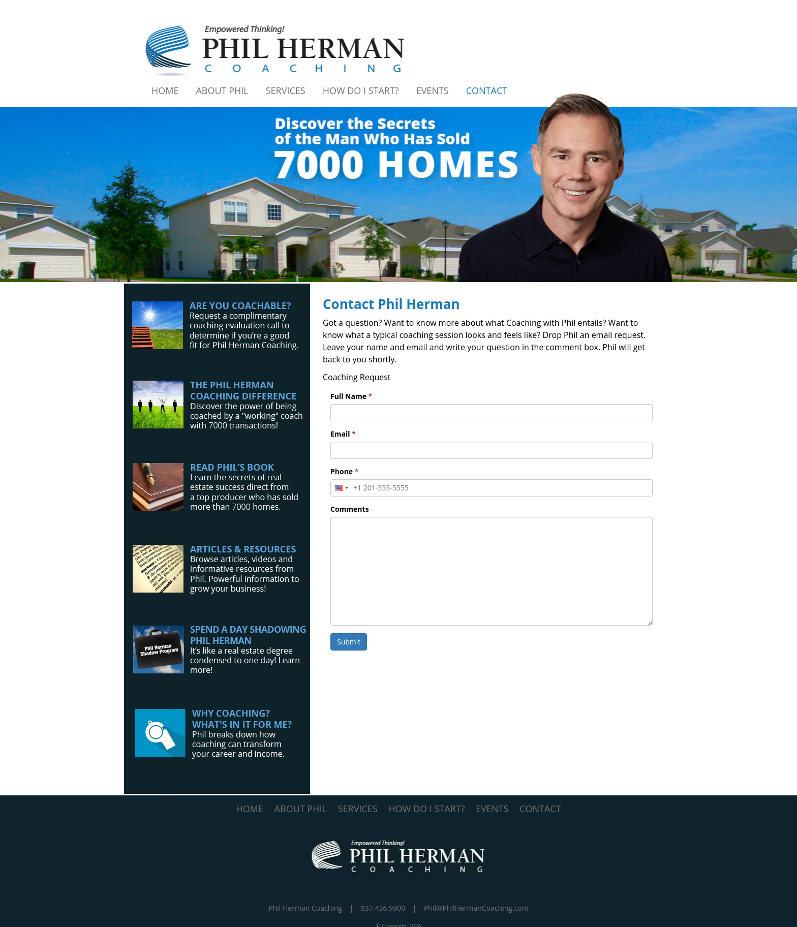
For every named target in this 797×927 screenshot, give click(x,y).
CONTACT (540, 808)
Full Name (351, 396)
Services (285, 90)
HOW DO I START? (427, 808)
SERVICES (358, 808)
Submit (348, 641)
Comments (349, 509)
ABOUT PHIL (300, 808)
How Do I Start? (361, 90)
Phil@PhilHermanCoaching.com (476, 908)
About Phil (222, 90)
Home (164, 90)
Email (343, 434)
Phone (344, 471)
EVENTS (492, 808)
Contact (486, 90)
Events (432, 90)
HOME (249, 808)
